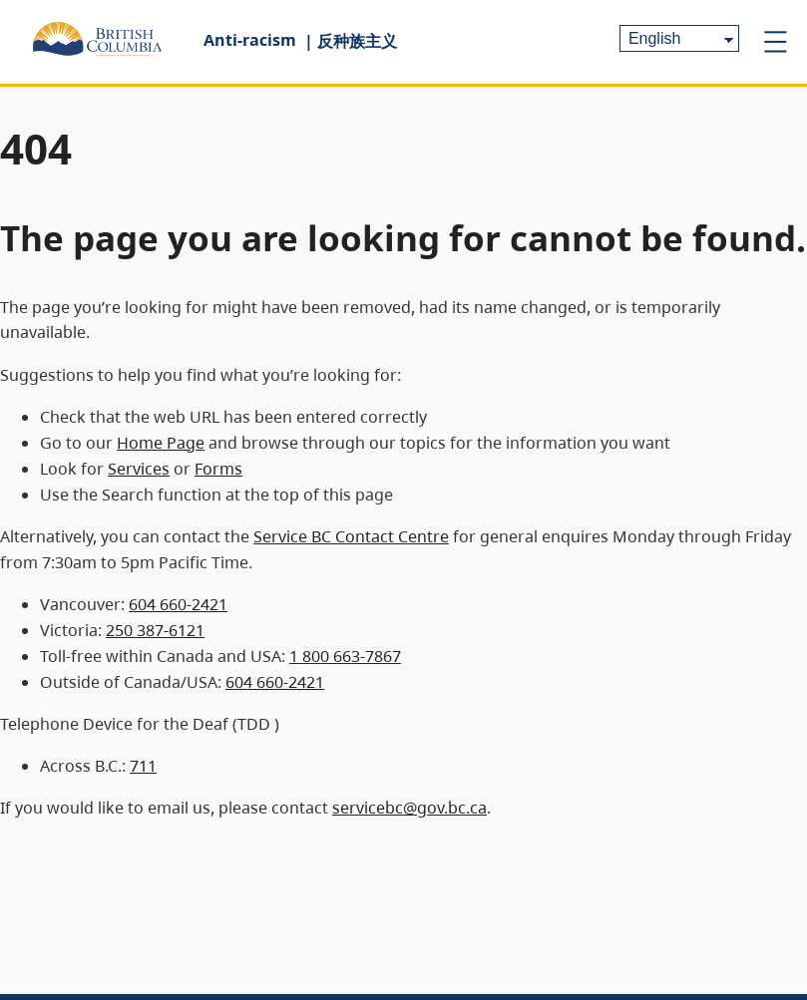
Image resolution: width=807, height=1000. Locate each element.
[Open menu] (775, 42)
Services (139, 469)
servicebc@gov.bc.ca (409, 808)
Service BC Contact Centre (351, 536)
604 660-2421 (178, 604)
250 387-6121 (155, 630)
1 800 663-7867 (345, 656)
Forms (218, 469)
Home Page (160, 443)
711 (143, 766)
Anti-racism (249, 40)
